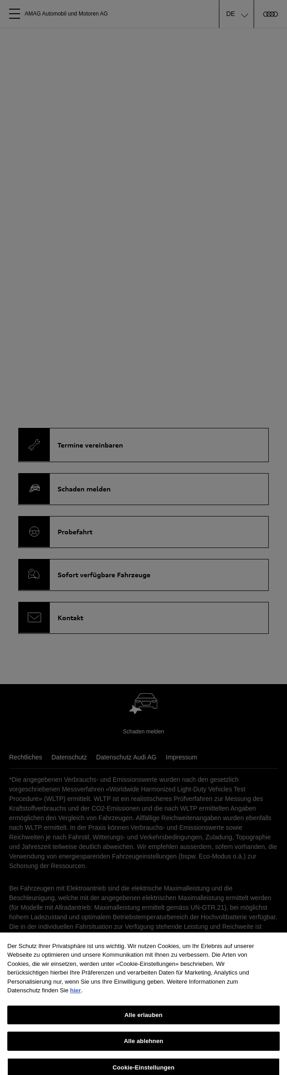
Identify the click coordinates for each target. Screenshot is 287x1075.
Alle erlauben (143, 1019)
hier (75, 994)
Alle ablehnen (143, 1045)
